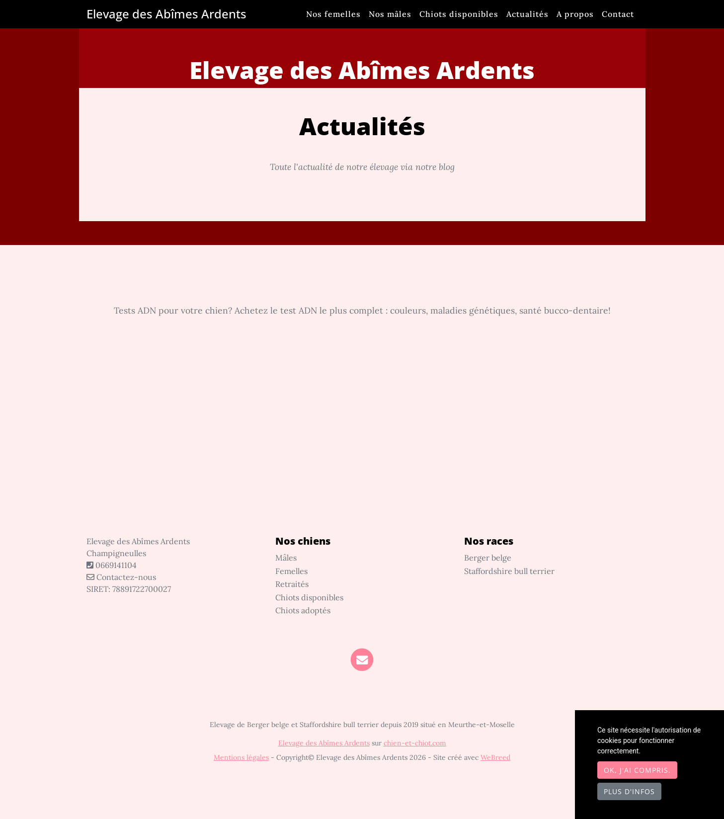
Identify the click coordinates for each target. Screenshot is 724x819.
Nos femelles (333, 14)
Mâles (286, 558)
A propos (575, 14)
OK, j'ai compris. (637, 770)
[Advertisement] (362, 441)
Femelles (291, 571)
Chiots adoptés (302, 610)
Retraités (292, 584)
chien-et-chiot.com (415, 742)
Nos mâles (390, 14)
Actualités (527, 14)
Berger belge (487, 558)
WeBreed (495, 757)
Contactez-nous (121, 577)
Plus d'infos (629, 791)
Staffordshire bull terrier (509, 571)
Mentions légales (241, 757)
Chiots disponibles (458, 14)
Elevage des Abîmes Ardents (166, 13)
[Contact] (362, 659)
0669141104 (116, 565)
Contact (618, 14)
